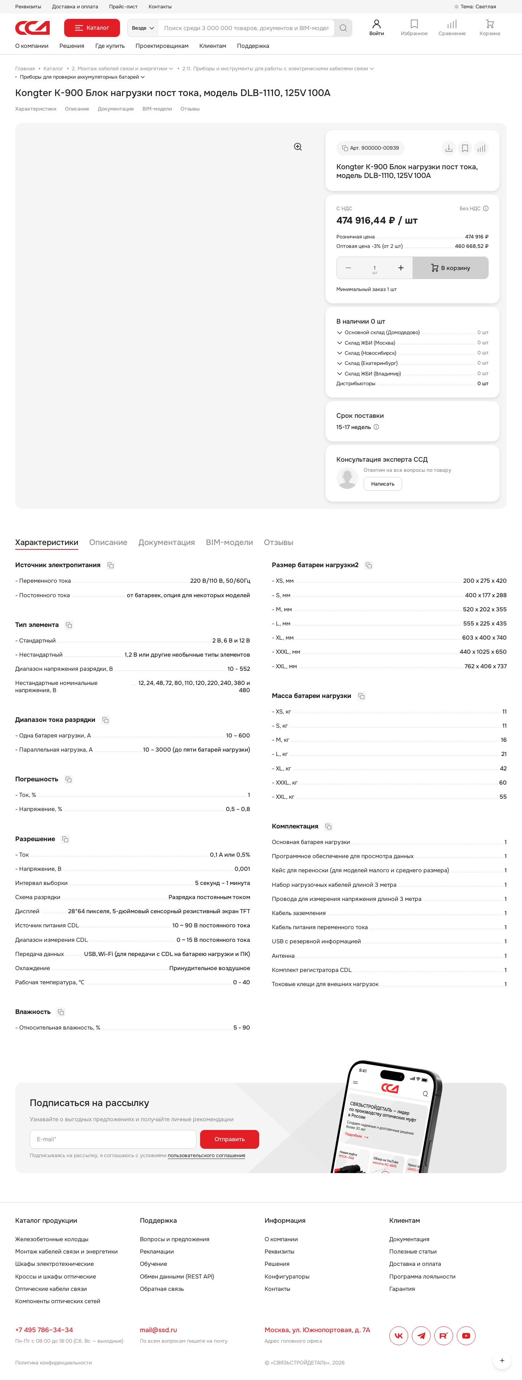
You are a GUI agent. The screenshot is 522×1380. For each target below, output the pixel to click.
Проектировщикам (162, 46)
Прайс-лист (123, 6)
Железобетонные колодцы (51, 1239)
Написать (382, 484)
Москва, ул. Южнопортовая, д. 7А (317, 1330)
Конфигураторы (287, 1276)
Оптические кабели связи (51, 1289)
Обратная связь (162, 1289)
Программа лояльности (422, 1276)
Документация (116, 108)
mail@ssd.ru (158, 1330)
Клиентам (212, 46)
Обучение (153, 1264)
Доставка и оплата (75, 6)
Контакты (160, 6)
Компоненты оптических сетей (57, 1301)
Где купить (110, 46)
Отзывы (190, 108)
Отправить (230, 1139)
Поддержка (253, 46)
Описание (77, 108)
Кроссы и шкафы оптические (55, 1276)
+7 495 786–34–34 (44, 1330)
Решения (71, 46)
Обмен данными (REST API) (177, 1276)
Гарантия (402, 1289)
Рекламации (157, 1251)
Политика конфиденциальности (53, 1362)
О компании (32, 46)
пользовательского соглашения (206, 1155)
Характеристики (35, 108)
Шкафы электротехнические (54, 1264)
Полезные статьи (413, 1251)
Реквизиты (28, 6)
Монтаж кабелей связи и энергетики (66, 1251)
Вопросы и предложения (175, 1239)
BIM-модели (157, 108)
